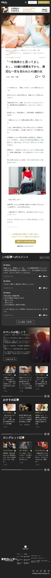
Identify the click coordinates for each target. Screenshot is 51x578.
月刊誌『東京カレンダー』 (36, 555)
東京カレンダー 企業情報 (20, 563)
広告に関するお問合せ (20, 560)
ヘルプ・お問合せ (20, 557)
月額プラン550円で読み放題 (25, 241)
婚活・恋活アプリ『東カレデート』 (38, 558)
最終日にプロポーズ (34, 152)
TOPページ (19, 554)
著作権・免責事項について (27, 560)
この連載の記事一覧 (10, 359)
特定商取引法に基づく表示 (27, 563)
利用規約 (25, 554)
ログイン (32, 2)
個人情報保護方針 (27, 557)
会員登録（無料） (43, 2)
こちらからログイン (28, 246)
